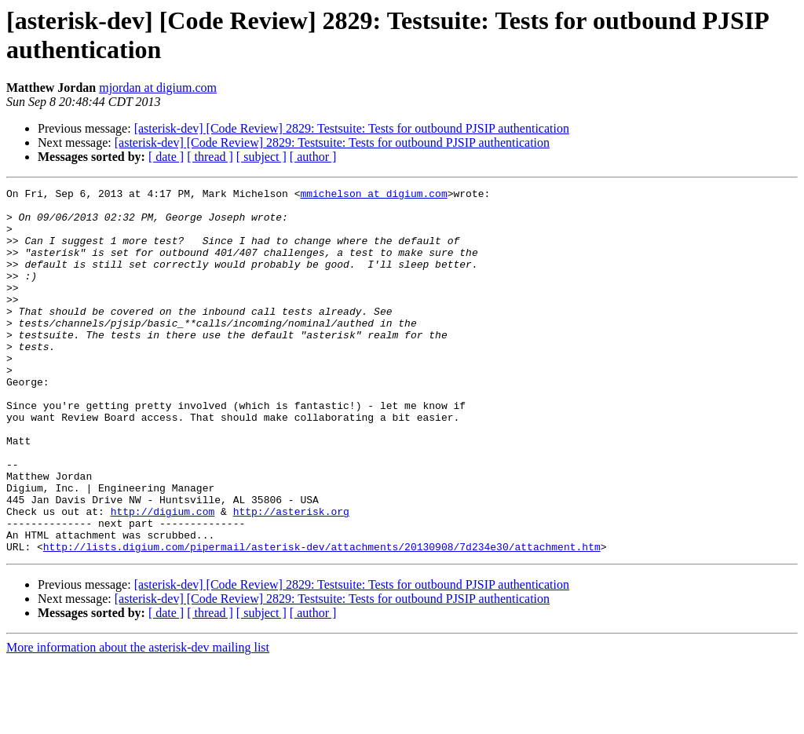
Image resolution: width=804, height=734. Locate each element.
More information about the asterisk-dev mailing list (137, 720)
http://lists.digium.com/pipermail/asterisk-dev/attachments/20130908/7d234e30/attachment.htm (322, 619)
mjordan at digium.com (158, 87)
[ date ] (166, 156)
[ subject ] (261, 156)
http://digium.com (163, 577)
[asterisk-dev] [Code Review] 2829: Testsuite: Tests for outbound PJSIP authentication (351, 128)
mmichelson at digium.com (373, 195)
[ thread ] (210, 156)
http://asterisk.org (291, 577)
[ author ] (313, 156)
